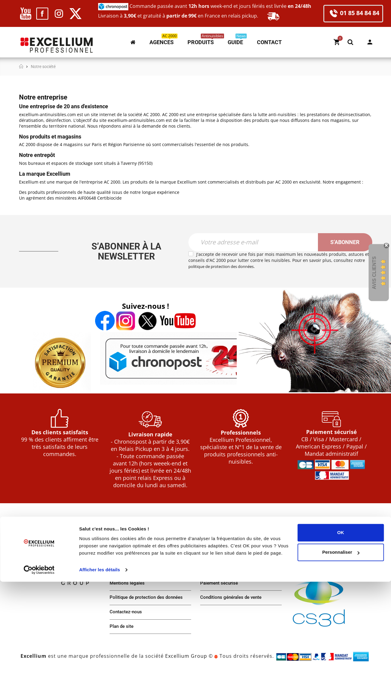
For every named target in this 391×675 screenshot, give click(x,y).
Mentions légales (128, 586)
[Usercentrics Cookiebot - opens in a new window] (39, 663)
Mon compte (369, 42)
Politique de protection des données (148, 601)
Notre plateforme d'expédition (142, 556)
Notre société (124, 540)
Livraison (210, 571)
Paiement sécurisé (220, 586)
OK (340, 625)
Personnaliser (340, 645)
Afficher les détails (99, 663)
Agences (119, 571)
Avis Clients (374, 272)
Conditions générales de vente (233, 601)
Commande (212, 556)
